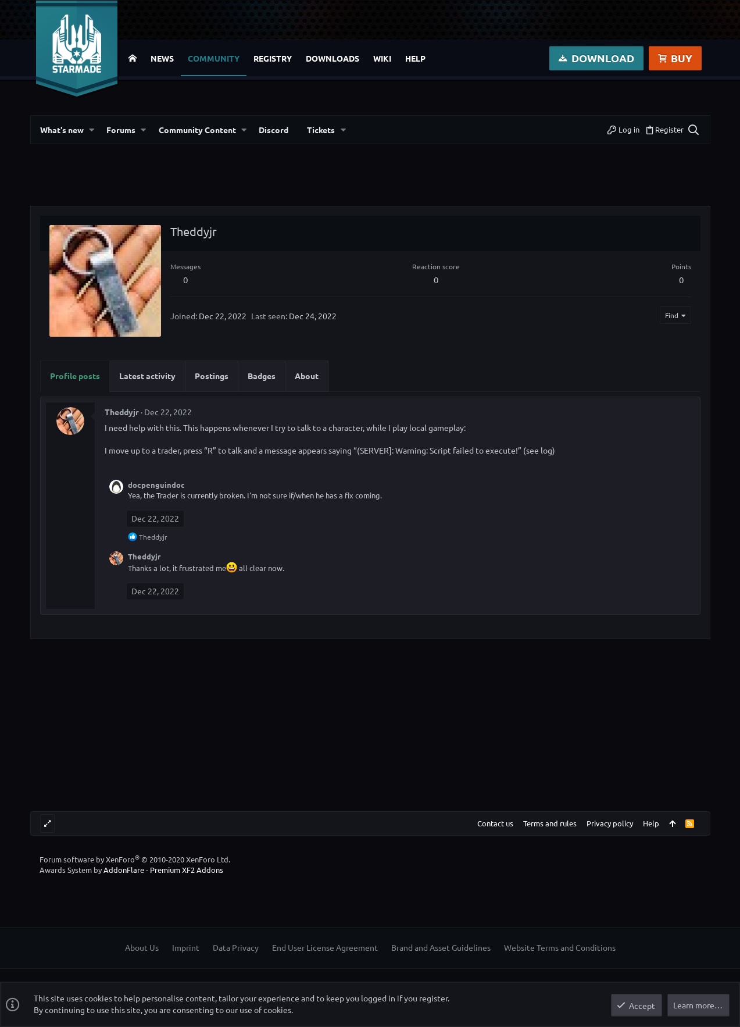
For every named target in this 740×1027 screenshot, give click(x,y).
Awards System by (131, 870)
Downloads (332, 58)
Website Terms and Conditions (560, 947)
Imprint (185, 947)
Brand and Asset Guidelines (441, 947)
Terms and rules (550, 823)
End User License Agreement (325, 947)
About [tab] (307, 375)
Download (596, 58)
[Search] (693, 129)
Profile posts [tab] (75, 375)
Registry (272, 58)
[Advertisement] (370, 180)
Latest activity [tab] (147, 375)
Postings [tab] (211, 375)
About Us (142, 947)
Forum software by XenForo (135, 859)
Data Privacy (236, 947)
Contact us (495, 823)
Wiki (382, 58)
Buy (675, 58)
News (162, 58)
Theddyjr (122, 411)
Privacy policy (610, 823)
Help (415, 58)
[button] (92, 130)
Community (213, 58)
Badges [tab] (262, 375)
